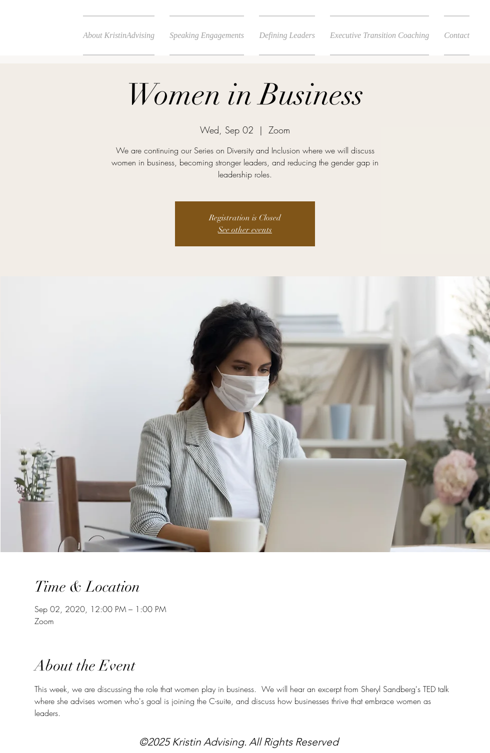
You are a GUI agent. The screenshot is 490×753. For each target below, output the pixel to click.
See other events (245, 230)
